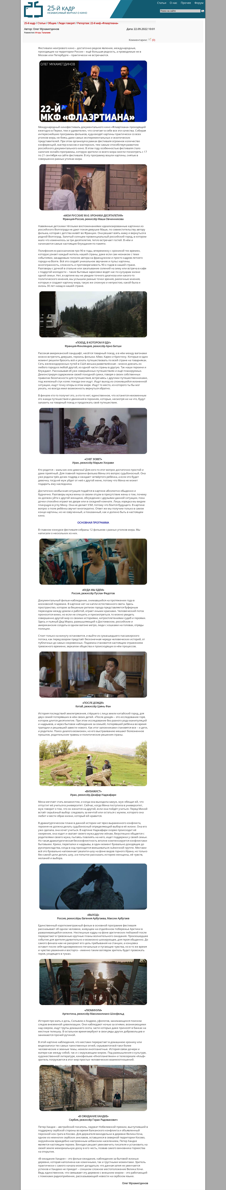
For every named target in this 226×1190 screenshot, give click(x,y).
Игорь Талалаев (42, 32)
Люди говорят (66, 23)
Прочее (186, 3)
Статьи (161, 3)
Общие (52, 23)
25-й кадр (29, 23)
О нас (173, 3)
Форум (198, 3)
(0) (151, 40)
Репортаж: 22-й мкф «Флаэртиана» (97, 23)
